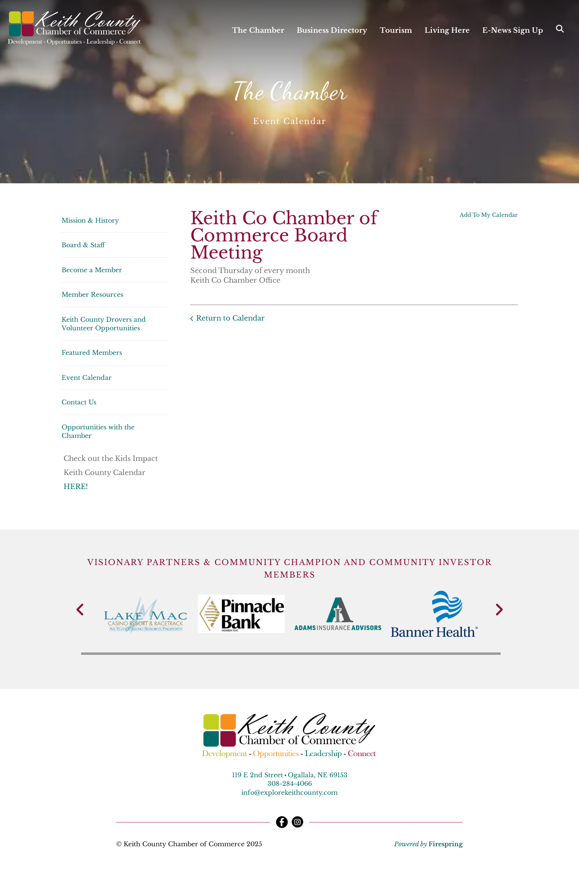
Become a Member (92, 270)
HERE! (77, 486)
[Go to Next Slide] (499, 609)
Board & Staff (83, 245)
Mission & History (90, 220)
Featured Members (92, 352)
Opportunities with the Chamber (98, 431)
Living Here (447, 30)
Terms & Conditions (354, 844)
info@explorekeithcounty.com (289, 792)
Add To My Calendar (489, 214)
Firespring (445, 844)
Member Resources (92, 294)
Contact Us (79, 402)
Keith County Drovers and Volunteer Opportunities (104, 323)
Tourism (396, 30)
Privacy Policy (291, 844)
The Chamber (258, 30)
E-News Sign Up (512, 30)
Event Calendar (87, 377)
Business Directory (332, 30)
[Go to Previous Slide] (80, 609)
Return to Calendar (230, 318)
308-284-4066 (289, 783)
